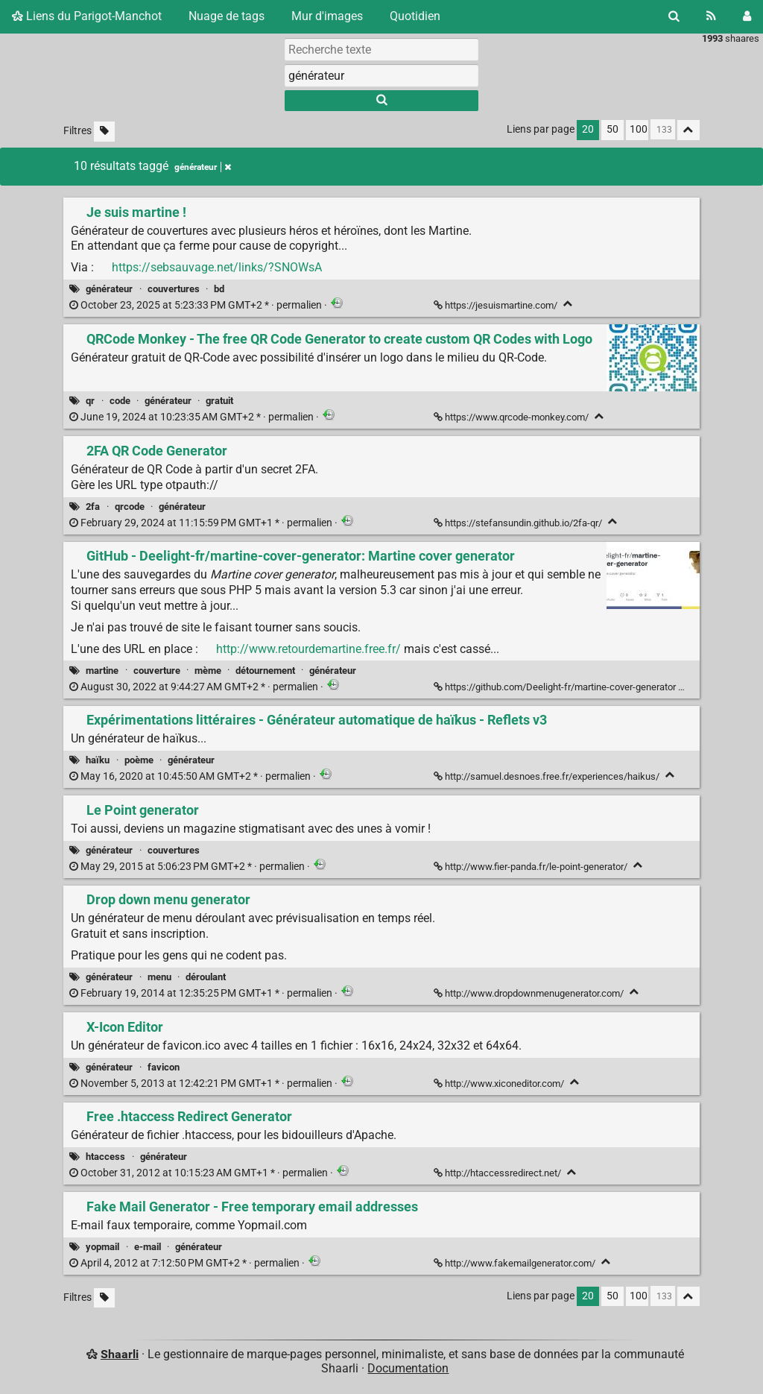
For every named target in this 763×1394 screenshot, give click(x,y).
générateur (109, 288)
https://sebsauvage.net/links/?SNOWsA (217, 267)
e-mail (147, 1246)
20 (588, 129)
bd (219, 288)
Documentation (408, 1368)
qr (90, 400)
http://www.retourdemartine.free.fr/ (308, 649)
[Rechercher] (673, 16)
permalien (196, 305)
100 (639, 129)
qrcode (130, 506)
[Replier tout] (688, 130)
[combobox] (381, 75)
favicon (164, 1067)
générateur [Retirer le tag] (202, 167)
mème (207, 670)
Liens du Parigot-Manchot (87, 16)
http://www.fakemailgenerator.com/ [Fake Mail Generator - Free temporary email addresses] (516, 1263)
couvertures (174, 288)
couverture (156, 670)
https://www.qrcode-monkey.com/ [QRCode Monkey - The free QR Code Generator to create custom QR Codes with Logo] (512, 417)
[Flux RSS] (711, 16)
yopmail (102, 1246)
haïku (98, 760)
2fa (93, 506)
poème (138, 760)
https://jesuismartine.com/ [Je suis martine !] (497, 305)
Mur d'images (327, 16)
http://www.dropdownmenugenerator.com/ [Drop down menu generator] (530, 993)
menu (159, 977)
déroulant (206, 977)
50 (612, 129)
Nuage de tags (227, 16)
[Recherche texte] (381, 49)
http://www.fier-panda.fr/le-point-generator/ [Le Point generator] (532, 866)
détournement (265, 670)
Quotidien (415, 16)
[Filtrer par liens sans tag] (104, 132)
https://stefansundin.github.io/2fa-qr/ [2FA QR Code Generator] (519, 523)
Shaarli (120, 1354)
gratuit (219, 400)
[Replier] (568, 304)
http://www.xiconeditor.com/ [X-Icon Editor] (500, 1083)
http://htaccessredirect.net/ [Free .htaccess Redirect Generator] (498, 1173)
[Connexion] (747, 16)
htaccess (105, 1156)
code (120, 400)
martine (102, 670)
